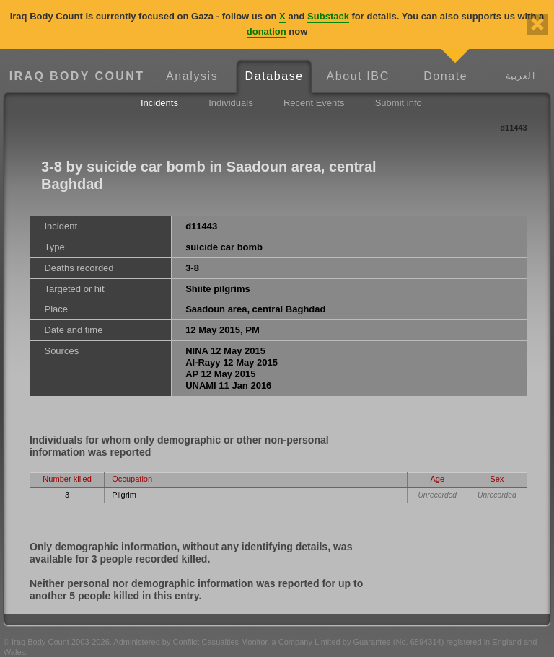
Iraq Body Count (77, 76)
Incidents (159, 102)
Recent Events (314, 102)
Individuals (230, 102)
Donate (445, 76)
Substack (328, 16)
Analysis (192, 76)
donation (266, 31)
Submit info (398, 102)
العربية (520, 75)
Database (274, 76)
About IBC (357, 76)
